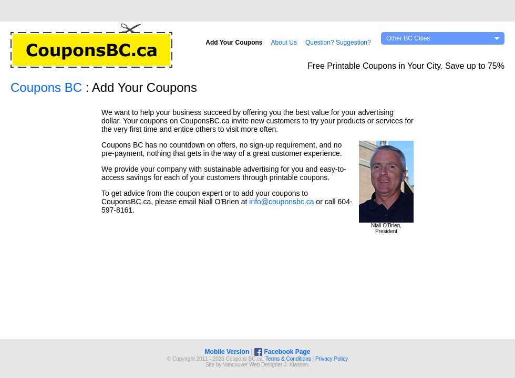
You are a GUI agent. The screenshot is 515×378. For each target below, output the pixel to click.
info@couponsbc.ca (281, 201)
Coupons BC (46, 87)
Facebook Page (282, 351)
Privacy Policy (331, 359)
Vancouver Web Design (250, 365)
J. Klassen (296, 365)
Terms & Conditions (288, 359)
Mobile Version (227, 351)
